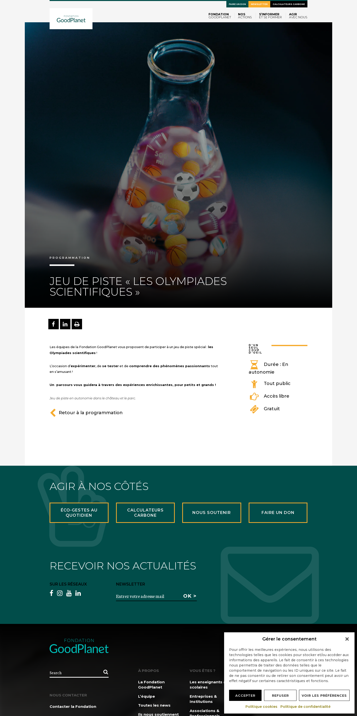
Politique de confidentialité (305, 706)
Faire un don (237, 4)
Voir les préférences (324, 695)
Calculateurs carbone (289, 4)
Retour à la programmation (86, 412)
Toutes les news (154, 705)
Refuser (280, 695)
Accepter (245, 695)
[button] (347, 639)
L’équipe (146, 696)
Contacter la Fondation (73, 706)
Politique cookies (261, 706)
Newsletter (259, 4)
